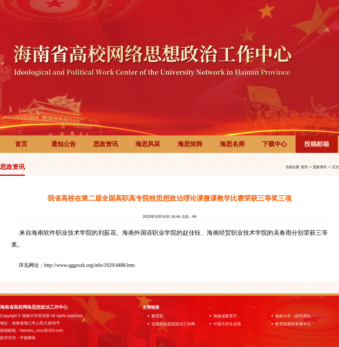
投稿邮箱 (316, 144)
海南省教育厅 (222, 316)
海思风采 (147, 144)
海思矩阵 (190, 144)
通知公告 (63, 144)
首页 (21, 144)
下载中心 (274, 144)
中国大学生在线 (224, 324)
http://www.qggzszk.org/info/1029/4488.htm (89, 265)
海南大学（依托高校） (292, 316)
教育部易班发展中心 (290, 324)
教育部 (154, 316)
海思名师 (232, 144)
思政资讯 (105, 144)
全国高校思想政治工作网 (170, 324)
